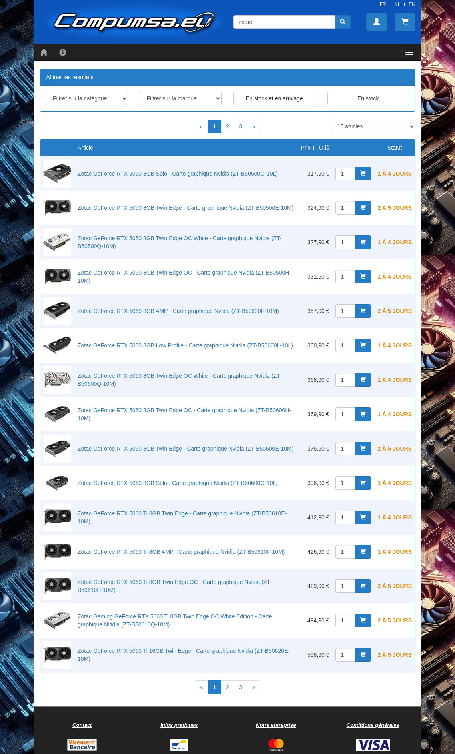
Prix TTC (315, 147)
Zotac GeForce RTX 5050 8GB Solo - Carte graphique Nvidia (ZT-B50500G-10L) (178, 173)
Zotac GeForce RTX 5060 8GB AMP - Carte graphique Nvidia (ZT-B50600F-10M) (178, 311)
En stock (368, 98)
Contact (82, 725)
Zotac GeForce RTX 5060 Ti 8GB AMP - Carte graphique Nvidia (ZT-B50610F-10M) (181, 552)
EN (412, 4)
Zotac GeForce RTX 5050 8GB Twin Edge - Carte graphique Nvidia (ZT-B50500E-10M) (185, 208)
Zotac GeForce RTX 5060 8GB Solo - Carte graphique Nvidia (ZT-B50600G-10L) (178, 483)
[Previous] (201, 126)
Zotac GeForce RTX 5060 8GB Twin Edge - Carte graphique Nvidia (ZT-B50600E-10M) (185, 448)
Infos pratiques (179, 725)
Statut (394, 147)
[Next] (254, 126)
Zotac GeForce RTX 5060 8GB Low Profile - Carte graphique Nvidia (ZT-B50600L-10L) (185, 345)
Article (85, 147)
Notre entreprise (276, 725)
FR (382, 4)
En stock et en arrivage (274, 98)
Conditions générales (373, 725)
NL (397, 4)
